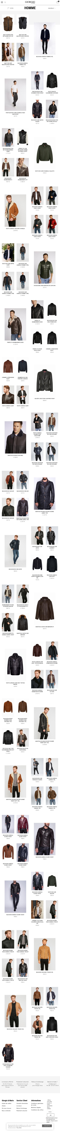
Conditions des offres (37, 1110)
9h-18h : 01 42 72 (53, 1085)
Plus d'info (19, 1127)
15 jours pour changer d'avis (37, 1084)
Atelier (4, 1106)
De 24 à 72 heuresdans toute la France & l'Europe (7, 1085)
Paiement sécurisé (22, 1082)
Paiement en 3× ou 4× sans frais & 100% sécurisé (22, 1085)
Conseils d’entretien (22, 1103)
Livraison (19, 1106)
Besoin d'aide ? (53, 1082)
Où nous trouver (6, 1108)
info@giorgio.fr (52, 1084)
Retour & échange (37, 1082)
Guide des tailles (6, 1103)
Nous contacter (6, 1110)
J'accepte (47, 1125)
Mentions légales (36, 1107)
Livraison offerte (7, 1082)
